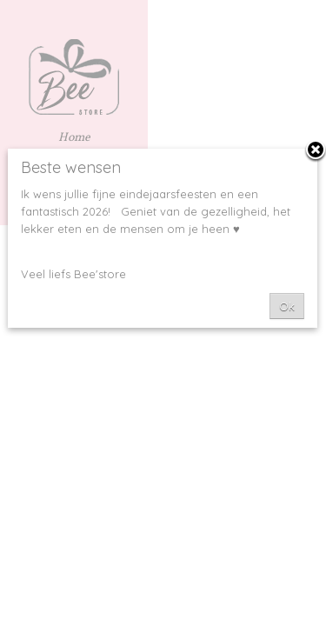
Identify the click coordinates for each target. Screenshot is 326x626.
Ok (287, 306)
